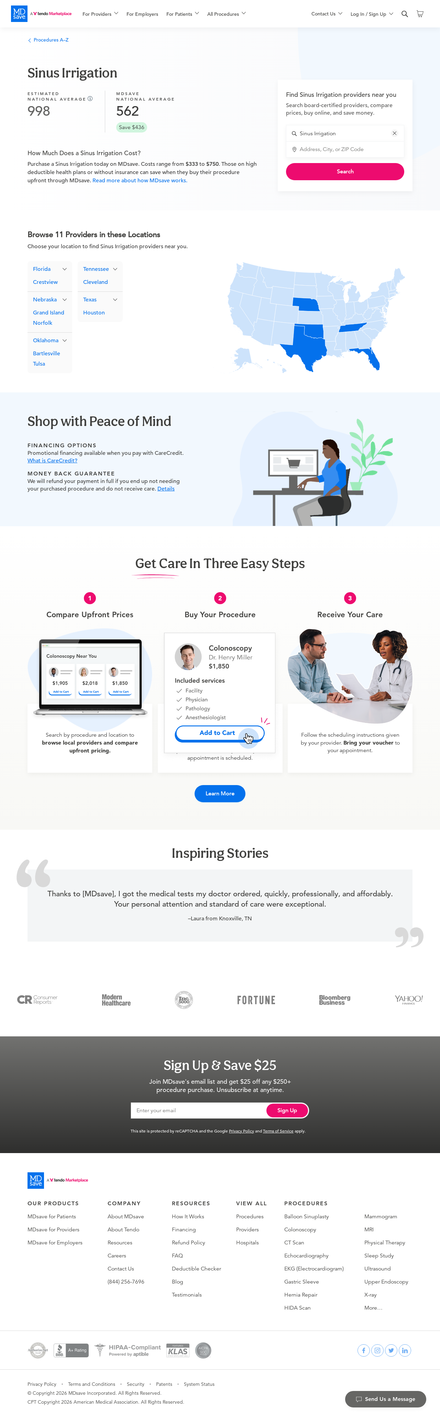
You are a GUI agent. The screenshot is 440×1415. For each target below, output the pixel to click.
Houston (94, 313)
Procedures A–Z (48, 40)
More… (373, 1306)
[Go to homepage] (58, 1179)
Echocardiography (306, 1254)
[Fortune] (256, 998)
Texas (90, 300)
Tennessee (96, 269)
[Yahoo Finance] (409, 998)
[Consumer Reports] (37, 998)
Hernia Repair (300, 1293)
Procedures (250, 1215)
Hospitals (247, 1241)
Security (135, 1383)
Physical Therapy (384, 1241)
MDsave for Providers (53, 1228)
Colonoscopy (300, 1228)
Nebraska (45, 300)
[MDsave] (41, 13)
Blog (177, 1280)
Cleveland (95, 282)
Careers (117, 1254)
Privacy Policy (241, 1129)
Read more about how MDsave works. (139, 180)
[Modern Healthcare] (116, 998)
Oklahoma (45, 340)
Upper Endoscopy (386, 1280)
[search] (405, 14)
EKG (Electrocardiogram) (314, 1267)
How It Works (188, 1215)
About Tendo (123, 1228)
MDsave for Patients (52, 1215)
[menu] (185, 13)
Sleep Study (379, 1254)
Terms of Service (278, 1129)
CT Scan (294, 1241)
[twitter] (391, 1349)
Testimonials (187, 1293)
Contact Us (121, 1267)
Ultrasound (377, 1267)
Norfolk (42, 323)
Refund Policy (188, 1241)
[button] (394, 133)
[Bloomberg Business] (334, 998)
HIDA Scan (297, 1306)
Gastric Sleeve (301, 1280)
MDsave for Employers (55, 1241)
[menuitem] (100, 14)
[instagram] (377, 1349)
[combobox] (349, 133)
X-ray (370, 1293)
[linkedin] (405, 1349)
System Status (199, 1383)
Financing (184, 1228)
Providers (247, 1228)
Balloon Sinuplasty (306, 1215)
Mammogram (380, 1215)
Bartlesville (46, 353)
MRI (369, 1228)
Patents (164, 1383)
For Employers (142, 14)
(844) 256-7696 (126, 1280)
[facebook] (364, 1349)
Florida (42, 269)
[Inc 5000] (184, 998)
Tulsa (39, 364)
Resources (120, 1241)
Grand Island (48, 313)
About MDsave (126, 1215)
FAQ (177, 1254)
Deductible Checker (196, 1267)
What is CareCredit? (52, 461)
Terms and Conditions (91, 1383)
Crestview (45, 282)
